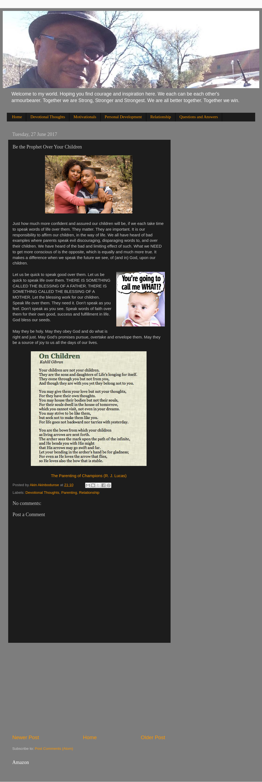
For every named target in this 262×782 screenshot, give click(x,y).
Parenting (69, 492)
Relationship (160, 117)
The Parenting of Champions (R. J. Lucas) (88, 476)
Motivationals (84, 117)
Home (17, 117)
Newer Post (25, 737)
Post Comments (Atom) (54, 749)
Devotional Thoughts (47, 117)
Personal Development (123, 117)
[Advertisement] (88, 688)
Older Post (153, 737)
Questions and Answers (199, 117)
